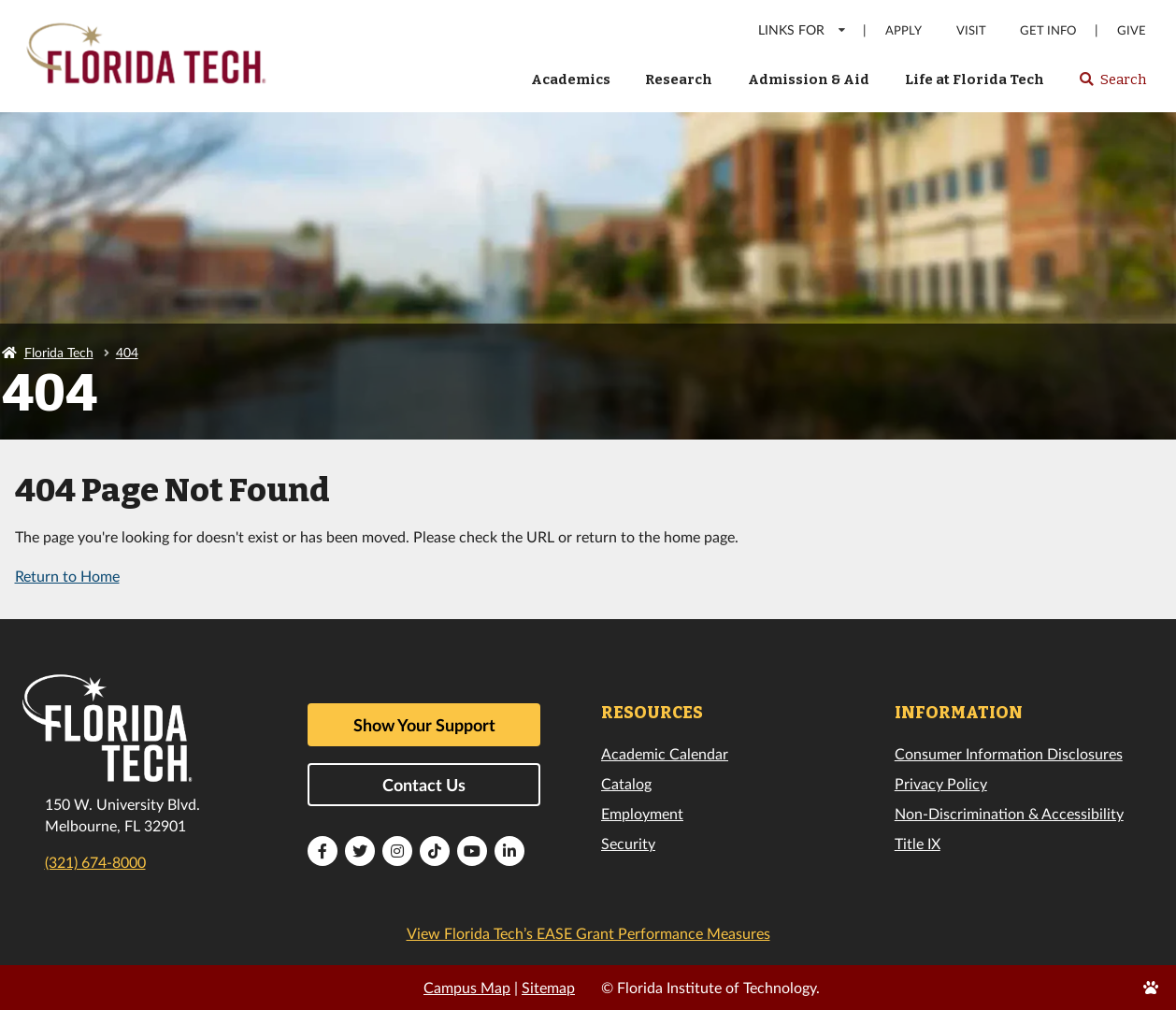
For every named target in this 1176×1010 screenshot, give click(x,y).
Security (628, 843)
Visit (971, 30)
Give (1131, 30)
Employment (642, 813)
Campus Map (466, 987)
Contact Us (424, 784)
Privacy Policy (941, 783)
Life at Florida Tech (974, 79)
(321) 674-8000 (95, 862)
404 (127, 352)
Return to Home (67, 575)
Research (678, 79)
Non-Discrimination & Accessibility (1009, 813)
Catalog (626, 783)
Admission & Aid (808, 79)
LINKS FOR (802, 29)
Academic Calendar (664, 753)
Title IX (917, 843)
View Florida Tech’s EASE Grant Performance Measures (588, 933)
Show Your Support (424, 724)
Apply (903, 30)
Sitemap (548, 987)
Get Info (1048, 30)
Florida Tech (58, 352)
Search (1112, 85)
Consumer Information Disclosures (1009, 753)
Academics (570, 79)
